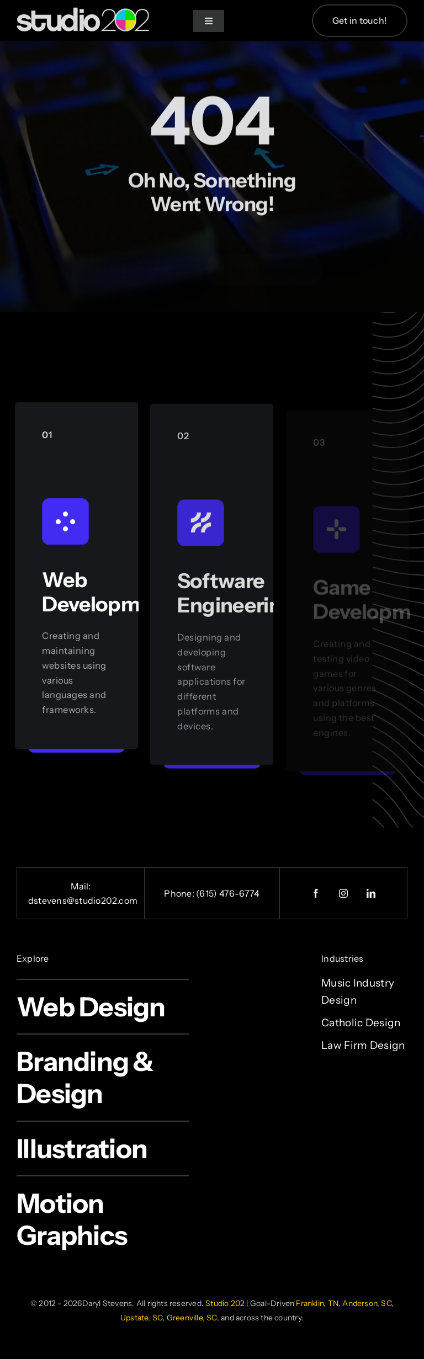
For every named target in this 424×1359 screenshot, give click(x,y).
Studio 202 (225, 1303)
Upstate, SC (141, 1318)
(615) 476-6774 (227, 893)
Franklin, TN (317, 1303)
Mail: (81, 886)
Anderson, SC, (368, 1303)
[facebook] (316, 893)
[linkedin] (371, 893)
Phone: (180, 893)
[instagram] (343, 893)
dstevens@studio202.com (82, 900)
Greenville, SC (192, 1318)
